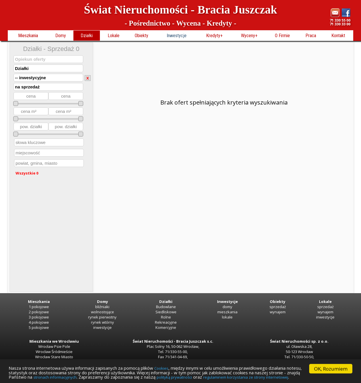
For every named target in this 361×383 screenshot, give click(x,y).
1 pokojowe (39, 306)
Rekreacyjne (166, 322)
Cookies (185, 366)
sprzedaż (277, 306)
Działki (87, 35)
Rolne (166, 317)
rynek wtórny (102, 322)
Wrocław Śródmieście (54, 351)
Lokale (113, 35)
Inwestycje (177, 35)
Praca (310, 35)
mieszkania (227, 311)
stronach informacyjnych (170, 377)
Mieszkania (28, 35)
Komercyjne (165, 327)
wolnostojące (102, 311)
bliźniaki (102, 306)
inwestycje (102, 327)
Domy (60, 35)
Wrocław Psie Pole (54, 346)
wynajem (278, 311)
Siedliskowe (165, 311)
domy (227, 306)
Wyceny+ (249, 35)
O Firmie (282, 35)
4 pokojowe (39, 322)
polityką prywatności (302, 377)
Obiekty (141, 35)
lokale (227, 317)
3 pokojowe (39, 317)
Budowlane (166, 306)
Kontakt (338, 35)
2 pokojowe (39, 311)
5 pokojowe (39, 327)
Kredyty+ (214, 35)
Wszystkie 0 (27, 173)
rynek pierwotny (102, 317)
